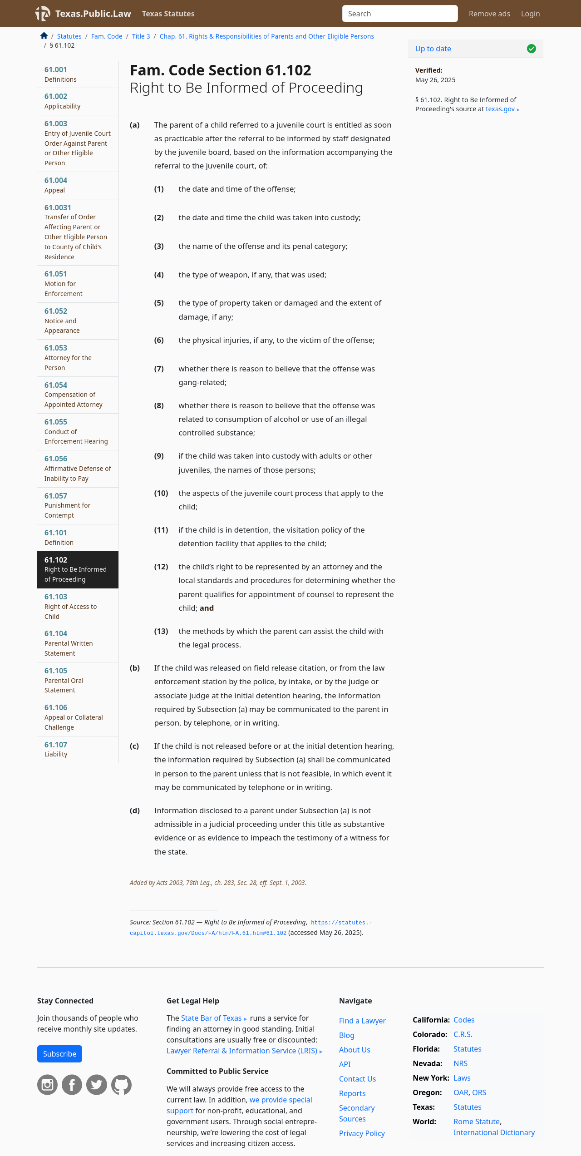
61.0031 (75, 232)
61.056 (77, 468)
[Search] (400, 13)
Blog (347, 1035)
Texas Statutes (168, 14)
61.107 (55, 749)
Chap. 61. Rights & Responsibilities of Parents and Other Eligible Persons (267, 36)
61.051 (63, 283)
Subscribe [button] (59, 1054)
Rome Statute (476, 1121)
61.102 (75, 569)
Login (530, 14)
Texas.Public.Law (93, 13)
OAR (460, 1092)
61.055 (76, 431)
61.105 (64, 680)
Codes (463, 1020)
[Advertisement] (476, 270)
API (344, 1064)
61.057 (67, 505)
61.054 (73, 394)
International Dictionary (494, 1132)
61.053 (68, 357)
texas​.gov (500, 108)
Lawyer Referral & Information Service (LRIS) (242, 1051)
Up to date (433, 49)
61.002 (62, 100)
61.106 (73, 716)
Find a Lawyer (362, 1021)
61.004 (55, 184)
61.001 (60, 74)
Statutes (69, 36)
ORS (479, 1092)
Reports (352, 1093)
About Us (354, 1050)
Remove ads (489, 14)
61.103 (70, 606)
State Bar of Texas (211, 1018)
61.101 (59, 537)
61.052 (62, 320)
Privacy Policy (362, 1133)
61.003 (77, 143)
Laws (462, 1078)
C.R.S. (463, 1034)
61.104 (68, 642)
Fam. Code (107, 36)
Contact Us (357, 1079)
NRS (460, 1063)
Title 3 (141, 36)
